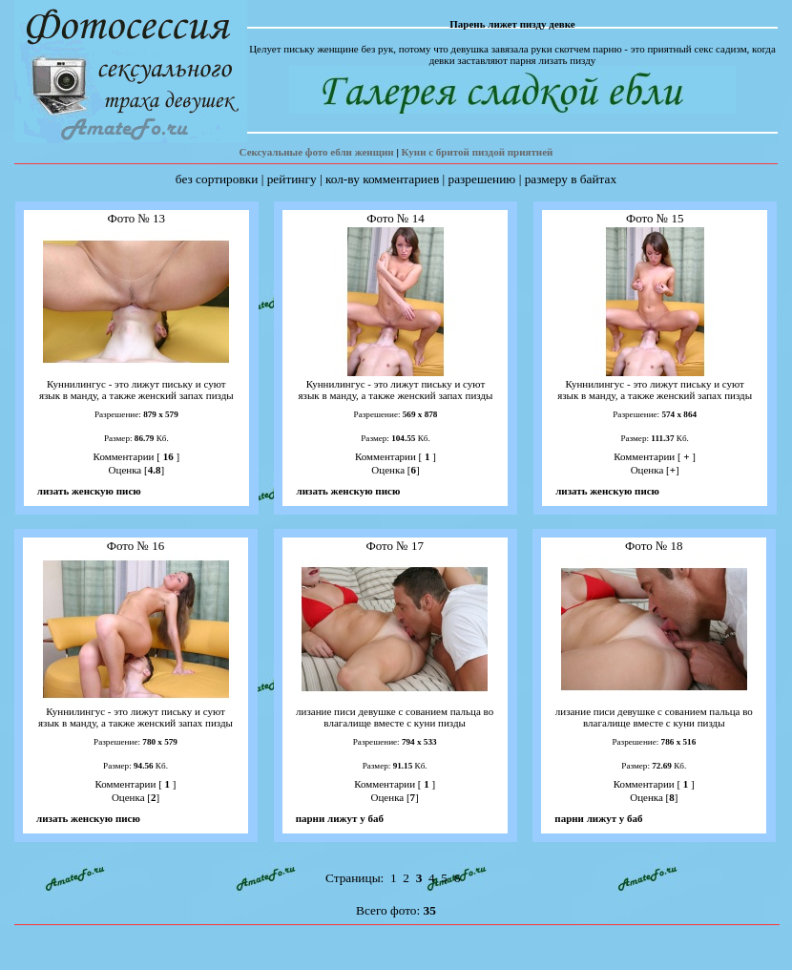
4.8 (154, 469)
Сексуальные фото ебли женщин (317, 152)
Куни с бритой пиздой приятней (477, 152)
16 (168, 456)
